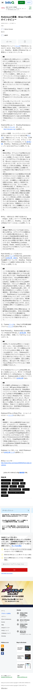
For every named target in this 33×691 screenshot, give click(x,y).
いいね (10, 41)
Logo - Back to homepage (9, 2)
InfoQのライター (5, 627)
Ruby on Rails (6, 483)
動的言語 (22, 472)
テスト (4, 492)
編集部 (6, 35)
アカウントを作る (6, 613)
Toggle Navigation (2, 2)
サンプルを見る (16, 546)
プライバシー (4, 688)
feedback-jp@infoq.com (6, 677)
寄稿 (2, 625)
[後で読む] (25, 41)
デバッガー (5, 486)
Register (21, 2)
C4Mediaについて (6, 633)
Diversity (3, 636)
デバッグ (4, 489)
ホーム (3, 610)
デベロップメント (6, 480)
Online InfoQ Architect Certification (23, 614)
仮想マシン (13, 486)
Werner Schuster (8, 29)
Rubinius (5, 495)
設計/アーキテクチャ (18, 480)
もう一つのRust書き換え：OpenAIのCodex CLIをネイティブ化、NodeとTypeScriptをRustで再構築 (15, 527)
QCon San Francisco (23, 631)
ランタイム (26, 489)
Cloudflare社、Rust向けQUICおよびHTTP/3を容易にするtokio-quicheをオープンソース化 (15, 515)
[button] (14, 570)
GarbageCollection (15, 489)
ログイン (3, 616)
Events (3, 622)
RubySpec (15, 483)
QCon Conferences (6, 619)
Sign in (29, 2)
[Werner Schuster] (2, 29)
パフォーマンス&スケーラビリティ (16, 492)
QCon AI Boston (24, 620)
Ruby (23, 483)
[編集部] (2, 35)
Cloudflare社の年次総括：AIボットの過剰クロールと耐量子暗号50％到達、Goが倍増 (15, 521)
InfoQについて (5, 630)
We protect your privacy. (7, 573)
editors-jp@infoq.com (22, 677)
